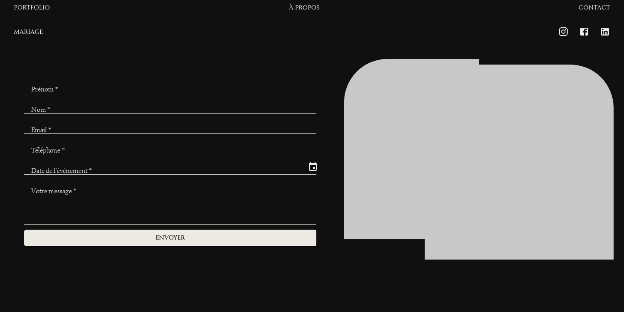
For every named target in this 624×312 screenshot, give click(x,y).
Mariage (28, 32)
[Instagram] (563, 31)
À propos (304, 8)
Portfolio (31, 8)
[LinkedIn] (605, 31)
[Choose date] (313, 167)
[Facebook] (584, 31)
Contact (594, 8)
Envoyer (170, 238)
